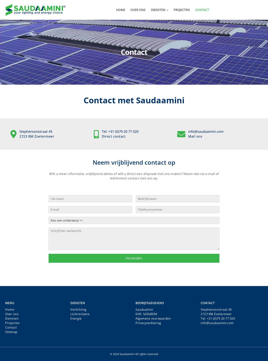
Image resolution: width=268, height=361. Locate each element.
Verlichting (78, 309)
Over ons (137, 10)
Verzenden (134, 258)
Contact (202, 10)
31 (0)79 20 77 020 (221, 318)
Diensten (158, 10)
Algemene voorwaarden (153, 318)
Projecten (182, 10)
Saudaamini (144, 309)
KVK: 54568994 (146, 314)
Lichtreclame (80, 314)
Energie (76, 318)
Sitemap (11, 332)
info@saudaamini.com (217, 323)
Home (120, 10)
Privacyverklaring (148, 323)
